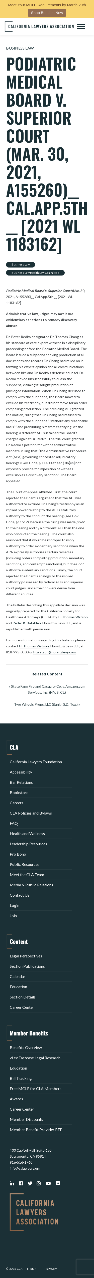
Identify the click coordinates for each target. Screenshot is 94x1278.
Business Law (20, 48)
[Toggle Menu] (81, 26)
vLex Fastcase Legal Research (35, 1057)
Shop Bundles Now (47, 13)
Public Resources (24, 864)
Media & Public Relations (31, 884)
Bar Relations (21, 782)
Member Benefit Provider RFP (36, 1129)
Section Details (23, 996)
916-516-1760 (21, 1162)
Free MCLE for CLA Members (35, 1088)
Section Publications (27, 966)
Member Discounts (26, 1119)
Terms (32, 1268)
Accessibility (21, 772)
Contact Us (19, 895)
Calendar (17, 976)
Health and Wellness (27, 833)
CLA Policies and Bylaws (31, 813)
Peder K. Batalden (27, 623)
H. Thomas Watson (73, 617)
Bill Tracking (21, 1078)
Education (18, 986)
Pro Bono (18, 854)
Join (13, 915)
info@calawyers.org (25, 1168)
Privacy (51, 1268)
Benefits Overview (26, 1047)
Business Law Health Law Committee (35, 272)
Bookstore (19, 792)
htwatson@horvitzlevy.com (54, 652)
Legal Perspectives (26, 955)
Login (14, 905)
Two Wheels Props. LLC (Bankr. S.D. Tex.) (46, 704)
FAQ (14, 823)
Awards (16, 1098)
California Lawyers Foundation (36, 761)
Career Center (22, 1007)
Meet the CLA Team (27, 874)
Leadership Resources (28, 843)
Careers (16, 802)
